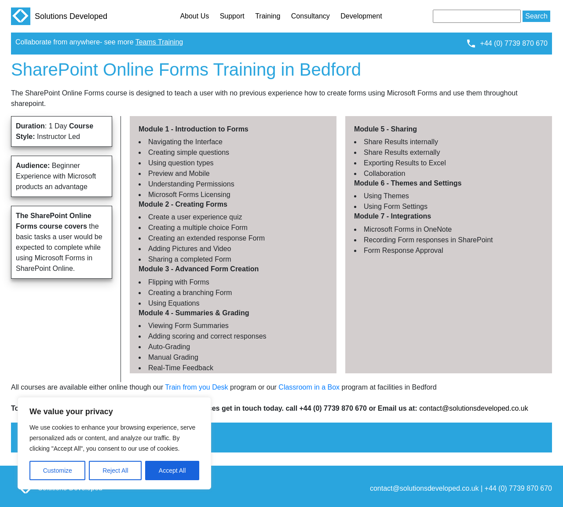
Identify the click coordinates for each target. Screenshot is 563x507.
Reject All (115, 470)
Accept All (172, 470)
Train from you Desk (196, 387)
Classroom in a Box (309, 387)
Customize (57, 470)
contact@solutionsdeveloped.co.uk (473, 408)
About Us (194, 16)
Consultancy (310, 16)
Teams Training (159, 42)
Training (267, 16)
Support (232, 16)
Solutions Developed (59, 16)
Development (361, 16)
